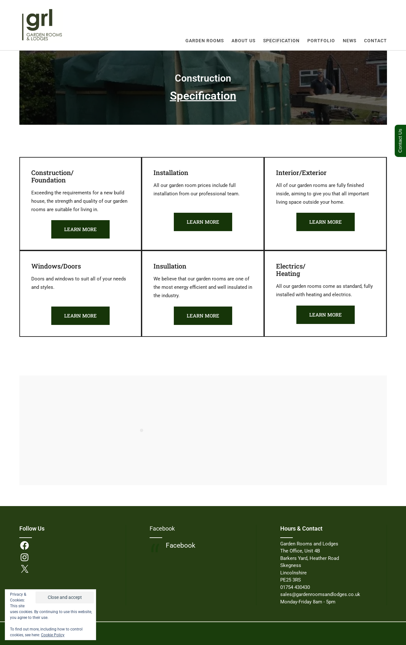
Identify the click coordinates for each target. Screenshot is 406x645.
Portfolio (321, 40)
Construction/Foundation (52, 176)
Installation (170, 172)
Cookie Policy (52, 635)
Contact (375, 40)
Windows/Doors (56, 266)
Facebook (162, 528)
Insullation (169, 266)
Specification (281, 40)
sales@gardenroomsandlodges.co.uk (320, 594)
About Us (243, 40)
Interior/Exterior (301, 172)
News (349, 40)
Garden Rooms (204, 40)
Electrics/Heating (290, 270)
